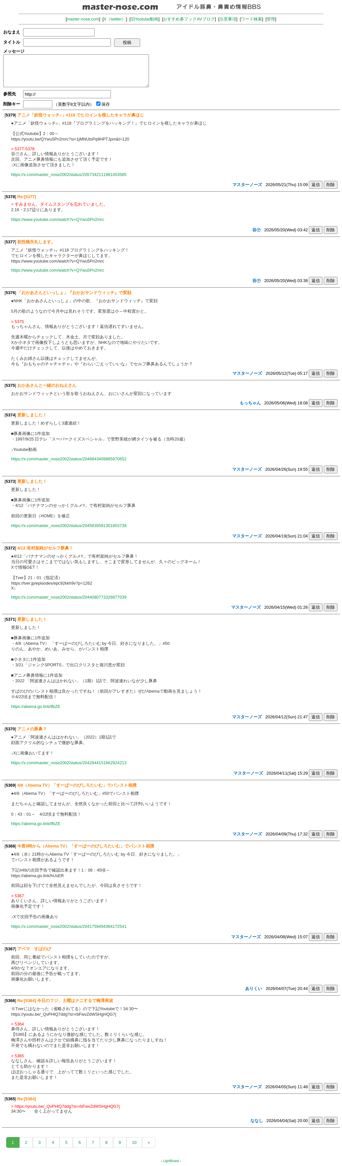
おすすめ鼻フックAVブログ (189, 19)
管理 (271, 19)
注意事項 (227, 19)
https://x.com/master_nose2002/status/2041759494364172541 (68, 926)
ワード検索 (251, 19)
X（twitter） (115, 19)
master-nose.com (83, 19)
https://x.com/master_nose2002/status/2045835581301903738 (68, 525)
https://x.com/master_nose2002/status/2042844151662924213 (68, 762)
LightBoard (171, 1161)
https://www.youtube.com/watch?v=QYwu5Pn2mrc (57, 219)
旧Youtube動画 (145, 19)
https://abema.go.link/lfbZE (35, 706)
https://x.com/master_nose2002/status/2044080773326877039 (68, 597)
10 (134, 1142)
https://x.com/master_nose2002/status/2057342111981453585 (68, 174)
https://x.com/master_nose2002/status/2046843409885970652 (68, 458)
